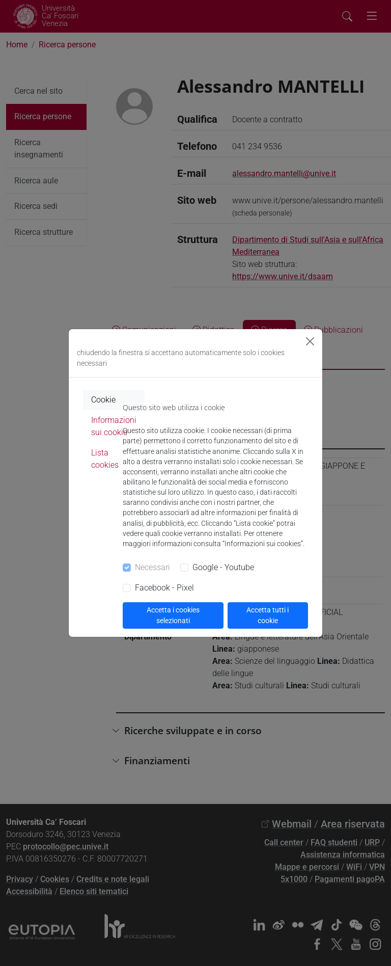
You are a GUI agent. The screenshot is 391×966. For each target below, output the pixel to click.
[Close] (310, 341)
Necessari (152, 567)
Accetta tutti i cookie (267, 615)
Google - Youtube (223, 567)
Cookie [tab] (103, 400)
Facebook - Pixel (164, 588)
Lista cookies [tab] (105, 459)
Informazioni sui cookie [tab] (113, 426)
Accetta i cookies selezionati (173, 615)
